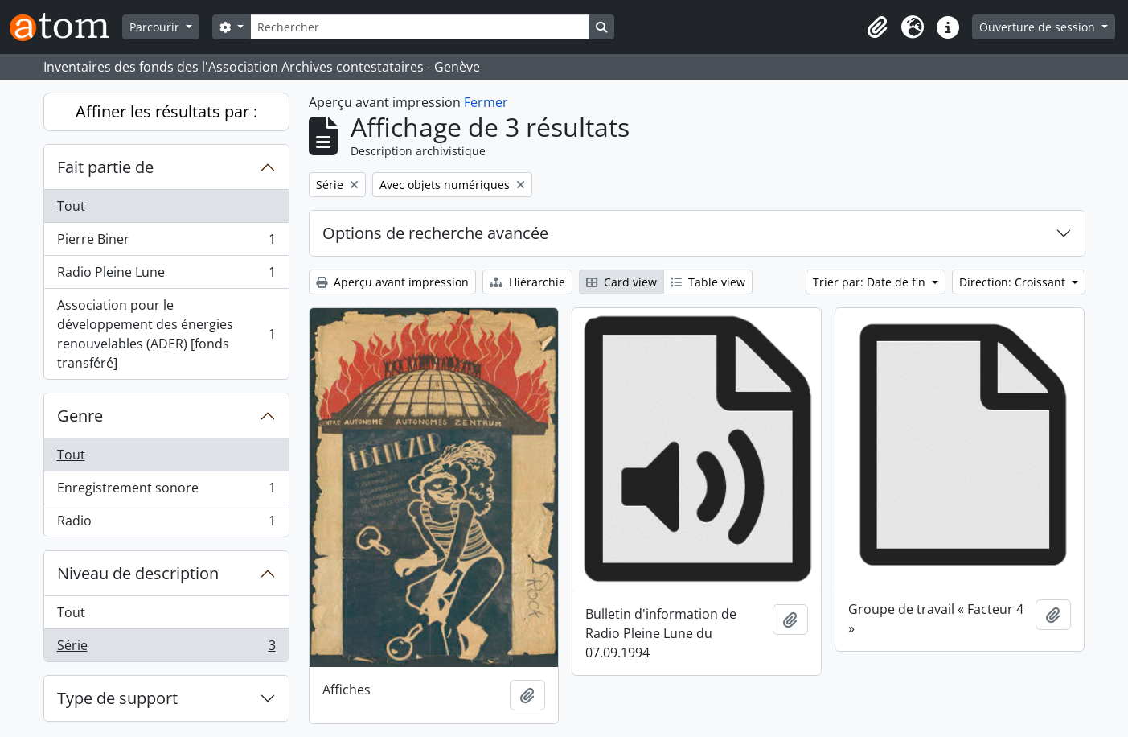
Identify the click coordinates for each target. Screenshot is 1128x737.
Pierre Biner (166, 242)
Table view (708, 282)
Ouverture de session (1038, 27)
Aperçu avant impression (392, 282)
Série (166, 648)
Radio (166, 524)
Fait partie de (105, 167)
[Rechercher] (419, 26)
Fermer (486, 102)
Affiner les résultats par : (166, 111)
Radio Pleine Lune (166, 275)
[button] (877, 27)
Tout (71, 206)
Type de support (117, 698)
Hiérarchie (527, 282)
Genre (80, 415)
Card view (621, 282)
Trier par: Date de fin (871, 282)
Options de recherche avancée (435, 233)
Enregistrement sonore (166, 491)
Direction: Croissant (1014, 282)
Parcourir (156, 27)
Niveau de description (138, 573)
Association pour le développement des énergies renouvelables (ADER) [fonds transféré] (166, 334)
